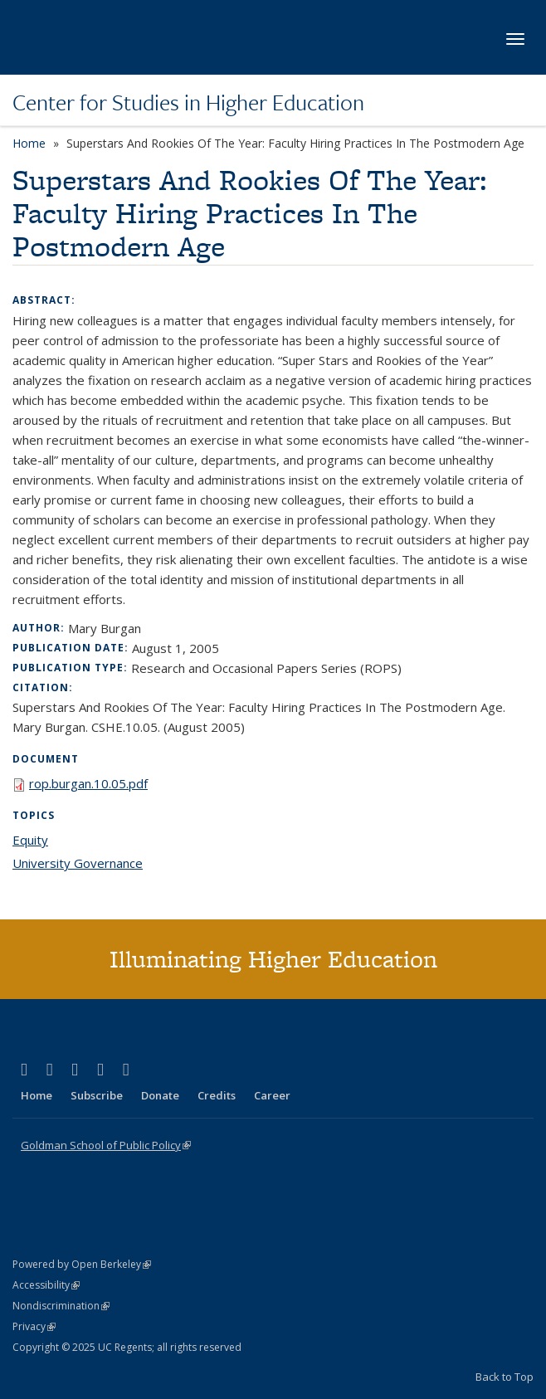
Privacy (34, 1326)
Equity (30, 839)
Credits (216, 1095)
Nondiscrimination (61, 1306)
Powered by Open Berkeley (81, 1264)
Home (29, 143)
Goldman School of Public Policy (106, 1145)
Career (272, 1095)
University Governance (77, 863)
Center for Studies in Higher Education (188, 102)
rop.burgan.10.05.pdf (88, 783)
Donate (160, 1095)
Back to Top (504, 1376)
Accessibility (46, 1285)
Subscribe (97, 1095)
